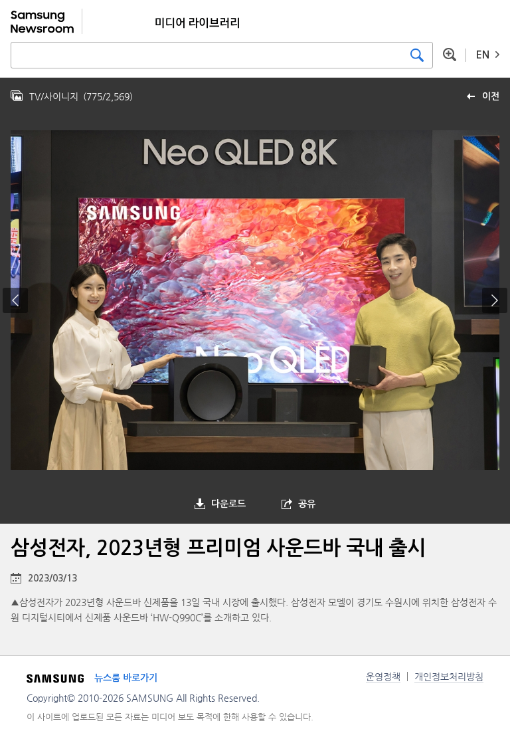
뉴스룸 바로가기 (125, 678)
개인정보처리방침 (448, 676)
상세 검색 (449, 54)
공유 (306, 503)
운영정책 (383, 676)
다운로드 (228, 503)
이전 (490, 96)
